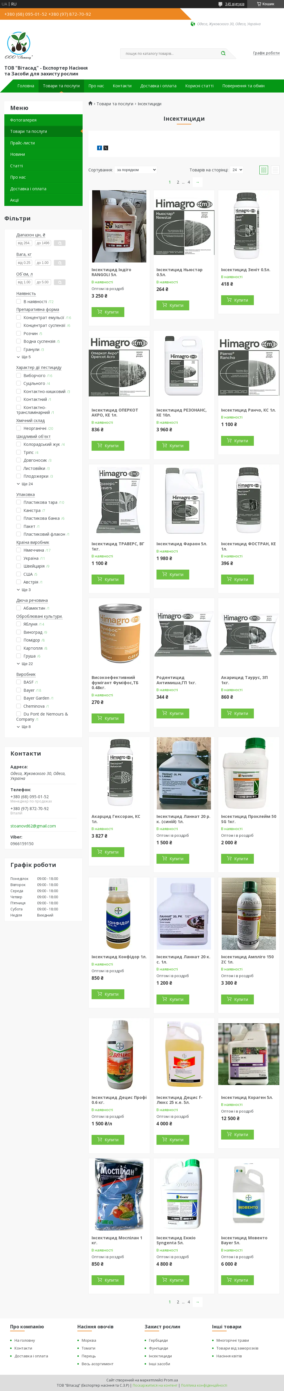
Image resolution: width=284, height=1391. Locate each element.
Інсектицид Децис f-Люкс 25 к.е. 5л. (179, 1100)
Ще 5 (26, 357)
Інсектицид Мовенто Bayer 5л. (244, 1240)
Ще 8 (26, 727)
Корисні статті (199, 86)
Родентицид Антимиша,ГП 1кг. (176, 680)
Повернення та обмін (243, 86)
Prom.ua (171, 1380)
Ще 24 (27, 484)
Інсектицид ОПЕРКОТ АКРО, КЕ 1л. (115, 412)
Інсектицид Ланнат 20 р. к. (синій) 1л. (183, 819)
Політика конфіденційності (204, 1385)
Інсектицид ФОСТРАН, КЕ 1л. (248, 546)
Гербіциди (158, 1340)
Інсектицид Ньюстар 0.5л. (179, 272)
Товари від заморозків (237, 1348)
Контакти (122, 86)
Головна (25, 86)
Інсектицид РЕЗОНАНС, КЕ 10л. (181, 412)
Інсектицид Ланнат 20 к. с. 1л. (183, 959)
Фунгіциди (158, 1348)
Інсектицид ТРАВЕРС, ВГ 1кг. (118, 546)
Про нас (96, 86)
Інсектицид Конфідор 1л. (119, 956)
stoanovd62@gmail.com (33, 826)
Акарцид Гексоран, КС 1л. (116, 819)
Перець (89, 1356)
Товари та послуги (61, 86)
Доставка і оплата (158, 86)
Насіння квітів (229, 1356)
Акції (14, 200)
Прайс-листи (22, 143)
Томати (88, 1348)
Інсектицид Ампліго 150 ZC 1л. (247, 959)
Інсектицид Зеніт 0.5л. (245, 269)
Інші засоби (159, 1363)
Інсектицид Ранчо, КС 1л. (248, 410)
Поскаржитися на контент (155, 1385)
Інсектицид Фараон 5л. (181, 543)
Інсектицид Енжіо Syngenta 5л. (176, 1240)
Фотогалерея (23, 120)
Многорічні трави (232, 1340)
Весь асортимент (98, 1363)
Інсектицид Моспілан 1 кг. (117, 1240)
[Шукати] (223, 53)
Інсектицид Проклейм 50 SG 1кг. (248, 819)
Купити (112, 312)
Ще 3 (26, 590)
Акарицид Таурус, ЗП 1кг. (244, 680)
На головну (24, 1340)
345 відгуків (234, 3)
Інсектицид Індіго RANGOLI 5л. (111, 272)
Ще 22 (27, 664)
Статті (16, 166)
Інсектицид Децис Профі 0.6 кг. (119, 1100)
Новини (17, 154)
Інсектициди (160, 1356)
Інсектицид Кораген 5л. (247, 1097)
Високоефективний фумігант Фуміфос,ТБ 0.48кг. (115, 682)
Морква (89, 1340)
